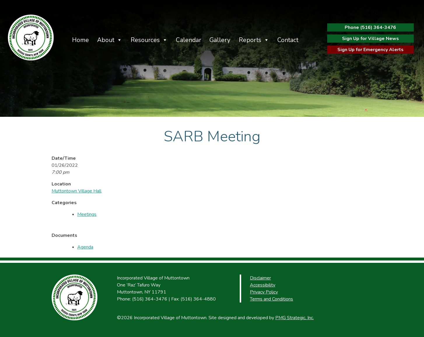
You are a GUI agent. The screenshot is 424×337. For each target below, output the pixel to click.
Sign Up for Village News (370, 38)
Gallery (219, 40)
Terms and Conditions (271, 299)
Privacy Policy (264, 292)
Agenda (85, 247)
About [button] (105, 40)
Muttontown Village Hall (76, 191)
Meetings (87, 214)
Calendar (188, 40)
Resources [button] (145, 40)
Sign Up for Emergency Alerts (370, 49)
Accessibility (262, 285)
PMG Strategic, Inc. (294, 318)
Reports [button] (250, 40)
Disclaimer (260, 278)
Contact (287, 40)
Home (80, 40)
